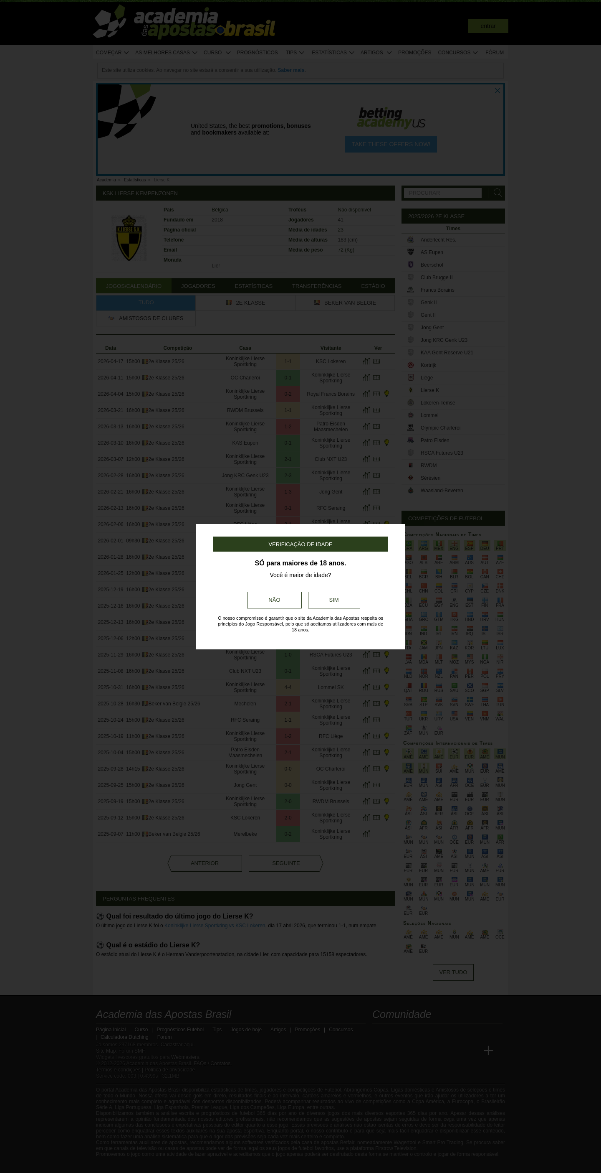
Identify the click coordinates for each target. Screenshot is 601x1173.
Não (274, 600)
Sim (334, 600)
